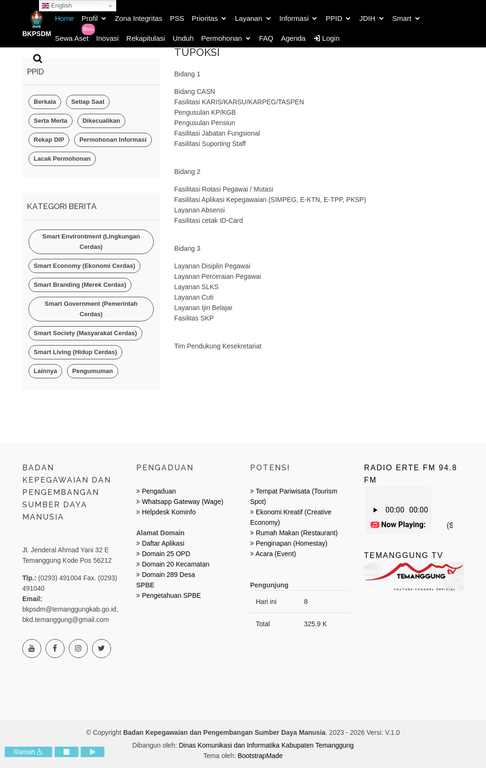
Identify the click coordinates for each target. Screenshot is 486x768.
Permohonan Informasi (113, 139)
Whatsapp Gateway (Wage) (181, 501)
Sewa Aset (72, 38)
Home (64, 18)
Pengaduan (158, 491)
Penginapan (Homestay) (291, 543)
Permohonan (221, 38)
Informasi (294, 18)
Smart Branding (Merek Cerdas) (80, 284)
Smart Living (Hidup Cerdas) (75, 352)
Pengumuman (92, 371)
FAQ (266, 38)
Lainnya (45, 371)
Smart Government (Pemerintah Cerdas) (91, 309)
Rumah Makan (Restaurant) (297, 533)
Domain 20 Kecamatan (175, 564)
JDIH (367, 18)
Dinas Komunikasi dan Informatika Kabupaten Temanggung (266, 745)
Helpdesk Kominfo (168, 512)
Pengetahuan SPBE (171, 595)
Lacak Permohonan (62, 158)
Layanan (248, 18)
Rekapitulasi (145, 38)
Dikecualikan (102, 120)
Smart (402, 18)
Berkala (45, 101)
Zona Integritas (138, 18)
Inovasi (107, 38)
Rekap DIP (49, 139)
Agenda (293, 38)
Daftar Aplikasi (163, 543)
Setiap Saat (87, 101)
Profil (90, 18)
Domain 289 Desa (168, 574)
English (57, 5)
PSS (177, 18)
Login (326, 38)
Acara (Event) (275, 554)
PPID (334, 18)
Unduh (183, 38)
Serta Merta (50, 120)
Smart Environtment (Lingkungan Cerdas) (91, 241)
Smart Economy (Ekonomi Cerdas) (84, 265)
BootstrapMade (260, 755)
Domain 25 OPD (166, 554)
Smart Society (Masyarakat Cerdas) (85, 333)
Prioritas (205, 18)
